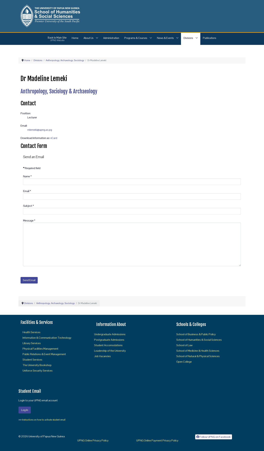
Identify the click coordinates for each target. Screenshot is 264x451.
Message (29, 220)
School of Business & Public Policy (196, 334)
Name (27, 176)
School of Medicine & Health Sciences (197, 351)
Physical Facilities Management (40, 348)
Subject (28, 206)
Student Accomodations (108, 345)
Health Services (31, 332)
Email (27, 191)
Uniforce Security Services (38, 370)
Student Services (32, 359)
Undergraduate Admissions (109, 334)
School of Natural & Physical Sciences (198, 356)
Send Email (29, 280)
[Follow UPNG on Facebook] (213, 436)
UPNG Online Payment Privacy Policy (157, 440)
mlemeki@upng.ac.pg (39, 130)
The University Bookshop (37, 365)
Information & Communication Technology (47, 337)
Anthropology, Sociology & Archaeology (59, 91)
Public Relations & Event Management (44, 354)
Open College (184, 361)
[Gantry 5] (49, 16)
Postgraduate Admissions (109, 340)
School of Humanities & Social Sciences (199, 340)
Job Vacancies (102, 356)
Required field (31, 168)
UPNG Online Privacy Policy (93, 440)
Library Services (32, 343)
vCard (53, 138)
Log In (24, 410)
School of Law (184, 345)
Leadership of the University (110, 351)
